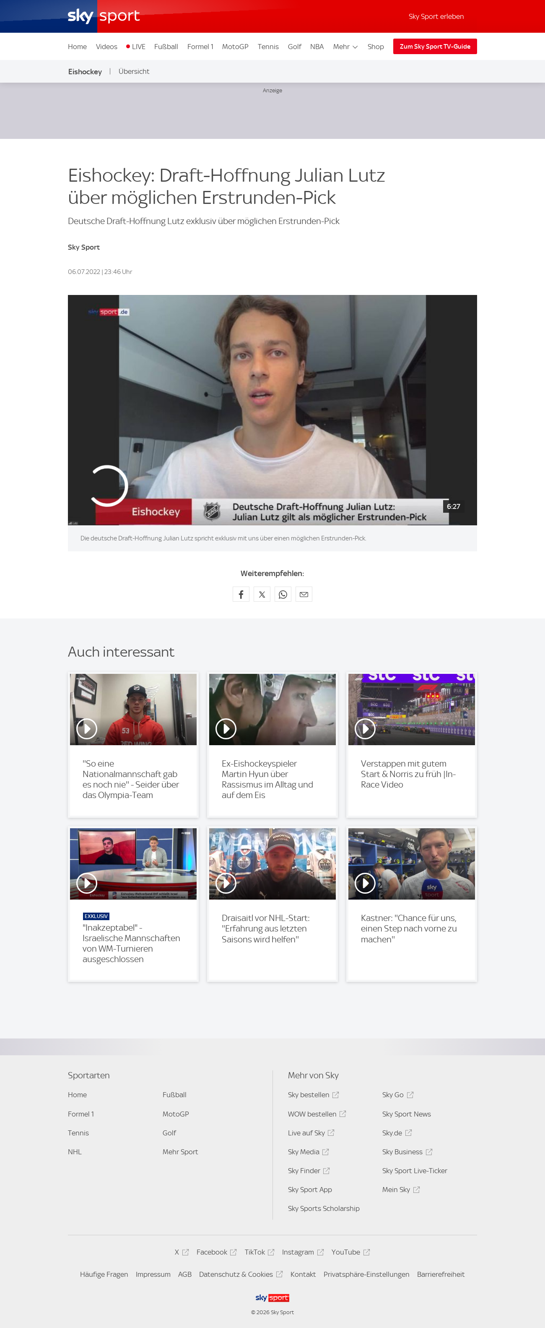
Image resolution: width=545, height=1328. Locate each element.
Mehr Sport (180, 1152)
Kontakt (303, 1274)
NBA (317, 46)
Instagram (301, 1253)
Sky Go (396, 1096)
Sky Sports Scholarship (324, 1208)
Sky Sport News (406, 1114)
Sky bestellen (312, 1096)
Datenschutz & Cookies (239, 1275)
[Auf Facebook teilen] (241, 594)
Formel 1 (200, 46)
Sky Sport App (310, 1189)
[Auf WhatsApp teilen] (283, 594)
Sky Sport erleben (436, 16)
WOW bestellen (316, 1115)
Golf (294, 46)
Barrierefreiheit (441, 1274)
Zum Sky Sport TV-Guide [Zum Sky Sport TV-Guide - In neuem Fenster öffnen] (435, 46)
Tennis (268, 46)
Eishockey (85, 71)
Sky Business (406, 1153)
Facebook (215, 1253)
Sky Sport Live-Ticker (414, 1170)
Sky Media (307, 1153)
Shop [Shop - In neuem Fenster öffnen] (376, 46)
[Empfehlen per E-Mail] (304, 594)
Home (77, 46)
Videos (106, 46)
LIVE (138, 46)
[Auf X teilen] (262, 594)
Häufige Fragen (104, 1274)
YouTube (349, 1253)
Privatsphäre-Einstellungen (367, 1274)
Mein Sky (399, 1191)
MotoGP (235, 46)
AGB (185, 1274)
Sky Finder (307, 1172)
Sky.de (395, 1134)
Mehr (346, 46)
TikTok (258, 1253)
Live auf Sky (310, 1134)
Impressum (153, 1274)
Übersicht (134, 71)
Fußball (166, 46)
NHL (75, 1152)
